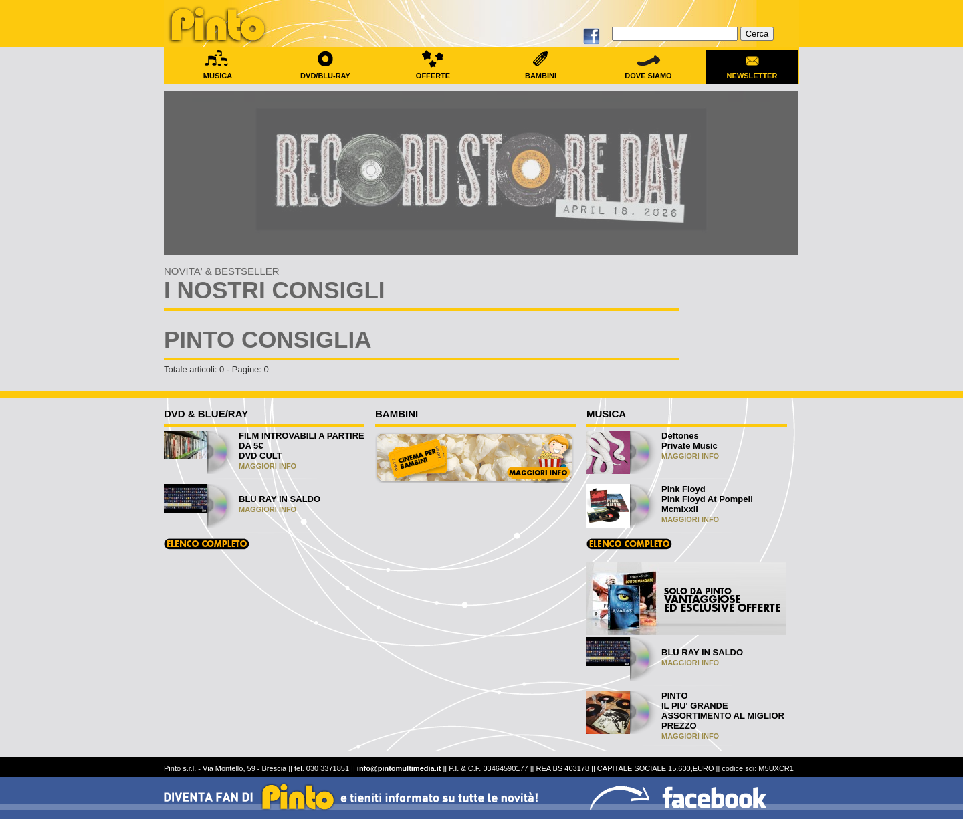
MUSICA (217, 72)
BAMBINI (540, 72)
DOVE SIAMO (648, 72)
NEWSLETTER (752, 72)
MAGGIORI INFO (267, 466)
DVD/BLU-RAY (325, 72)
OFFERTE (433, 72)
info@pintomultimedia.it (399, 768)
